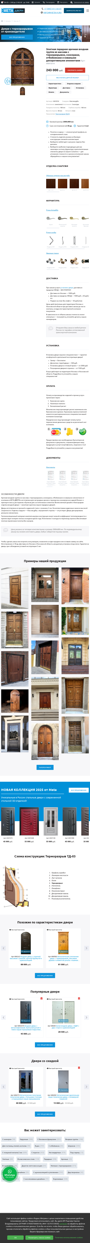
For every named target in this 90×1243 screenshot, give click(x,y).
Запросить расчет (74, 10)
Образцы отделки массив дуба (58, 176)
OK (15, 1238)
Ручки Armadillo (52, 210)
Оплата (51, 92)
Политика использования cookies (69, 1238)
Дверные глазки (52, 253)
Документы (64, 92)
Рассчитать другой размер (67, 78)
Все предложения (78, 790)
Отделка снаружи (74, 83)
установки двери (66, 288)
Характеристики (55, 83)
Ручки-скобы (51, 232)
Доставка (66, 88)
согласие (63, 1224)
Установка (80, 88)
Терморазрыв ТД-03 (62, 114)
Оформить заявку (75, 70)
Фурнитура (53, 88)
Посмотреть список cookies (39, 1238)
